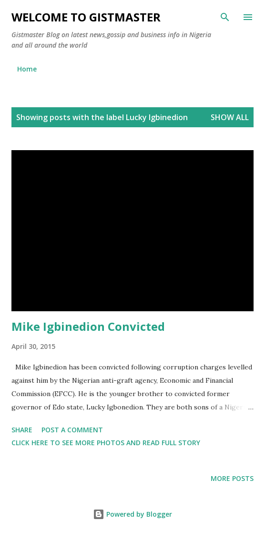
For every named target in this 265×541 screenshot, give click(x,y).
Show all (230, 117)
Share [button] (21, 429)
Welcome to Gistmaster (86, 17)
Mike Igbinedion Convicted (88, 326)
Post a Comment (72, 429)
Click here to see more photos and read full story (105, 442)
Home (27, 68)
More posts (232, 478)
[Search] (225, 17)
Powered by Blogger (132, 514)
